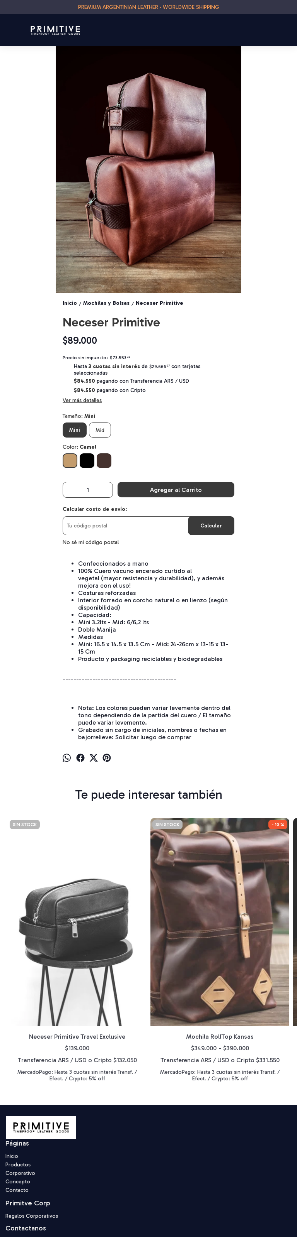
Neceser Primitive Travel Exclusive (42, 933)
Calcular (211, 525)
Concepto (17, 1121)
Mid (100, 430)
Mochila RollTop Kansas (113, 933)
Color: (79, 447)
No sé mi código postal (91, 542)
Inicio (11, 1095)
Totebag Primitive (184, 929)
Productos (18, 1104)
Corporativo (20, 1112)
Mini (74, 430)
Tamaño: (79, 416)
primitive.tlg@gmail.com (39, 1194)
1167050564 (25, 1182)
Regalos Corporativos (31, 1155)
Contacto (17, 1129)
